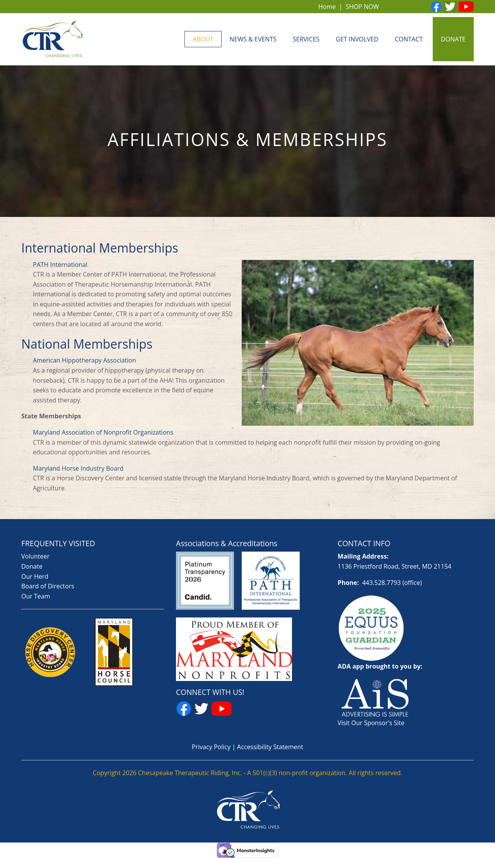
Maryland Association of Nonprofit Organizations (103, 432)
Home (327, 6)
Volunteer (35, 556)
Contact (409, 39)
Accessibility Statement (270, 747)
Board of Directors (47, 586)
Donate (32, 566)
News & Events (253, 39)
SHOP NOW (362, 6)
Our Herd (34, 576)
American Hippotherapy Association (84, 360)
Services (306, 39)
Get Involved (357, 39)
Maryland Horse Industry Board (78, 468)
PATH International (60, 264)
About (203, 39)
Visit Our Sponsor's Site (371, 723)
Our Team (35, 596)
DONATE (453, 39)
